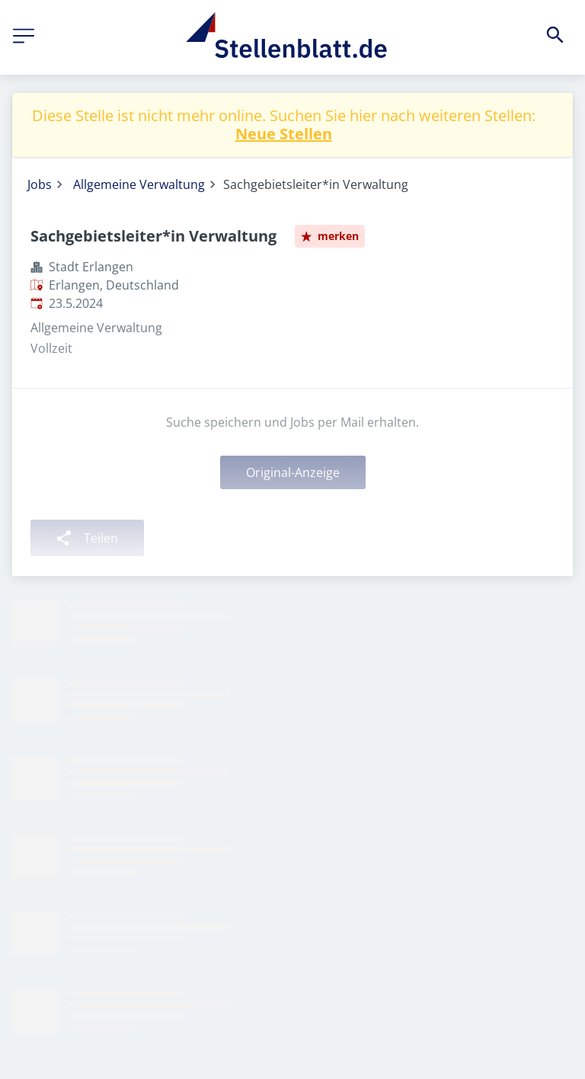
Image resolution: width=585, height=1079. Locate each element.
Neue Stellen (283, 133)
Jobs (39, 184)
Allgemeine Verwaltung (139, 184)
